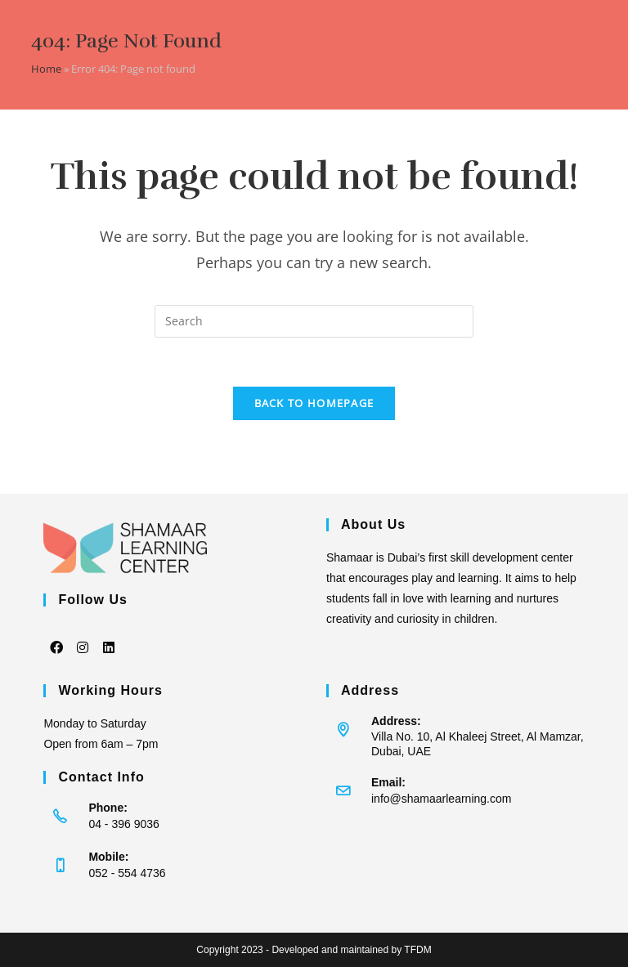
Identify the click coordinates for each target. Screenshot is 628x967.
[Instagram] (82, 636)
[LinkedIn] (108, 636)
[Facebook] (56, 636)
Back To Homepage (314, 403)
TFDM (417, 950)
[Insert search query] (314, 321)
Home (46, 68)
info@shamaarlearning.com (441, 798)
